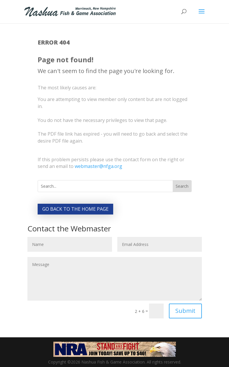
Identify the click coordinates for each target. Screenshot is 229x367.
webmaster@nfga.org (98, 166)
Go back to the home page (75, 209)
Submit (185, 311)
